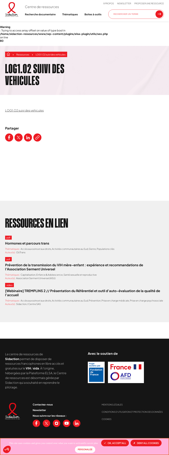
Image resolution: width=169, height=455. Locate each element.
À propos (108, 3)
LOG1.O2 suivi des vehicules (51, 54)
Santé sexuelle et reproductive (80, 274)
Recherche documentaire (40, 14)
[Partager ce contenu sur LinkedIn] (28, 137)
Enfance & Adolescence (49, 274)
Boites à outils (92, 14)
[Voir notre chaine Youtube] (66, 423)
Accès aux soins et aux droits (36, 248)
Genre (92, 248)
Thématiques (70, 14)
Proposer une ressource (149, 3)
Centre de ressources (42, 7)
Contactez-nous (43, 404)
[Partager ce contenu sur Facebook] (9, 137)
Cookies (106, 419)
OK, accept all (115, 443)
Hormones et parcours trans (27, 243)
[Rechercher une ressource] (159, 14)
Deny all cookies (146, 443)
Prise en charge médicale (115, 300)
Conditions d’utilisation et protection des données (132, 412)
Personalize (85, 449)
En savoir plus (91, 443)
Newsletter (124, 3)
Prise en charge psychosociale (146, 300)
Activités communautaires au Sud (70, 248)
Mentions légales (112, 404)
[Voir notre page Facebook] (36, 423)
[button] (7, 449)
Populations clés (105, 248)
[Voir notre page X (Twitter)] (46, 423)
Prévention (95, 300)
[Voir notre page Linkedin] (76, 423)
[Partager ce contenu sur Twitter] (19, 137)
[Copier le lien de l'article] (37, 137)
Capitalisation (28, 274)
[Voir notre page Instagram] (56, 423)
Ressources (22, 54)
